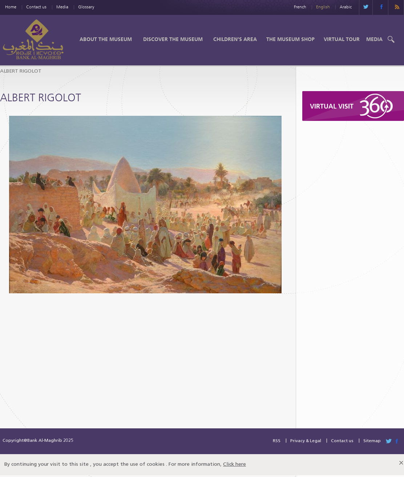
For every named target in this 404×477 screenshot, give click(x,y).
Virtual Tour (342, 39)
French (300, 6)
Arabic (346, 6)
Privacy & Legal (305, 441)
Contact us (36, 6)
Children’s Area (235, 39)
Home (10, 6)
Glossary (86, 6)
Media (62, 6)
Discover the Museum (173, 39)
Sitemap (372, 441)
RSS (276, 441)
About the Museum (106, 39)
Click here (234, 464)
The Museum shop (290, 39)
